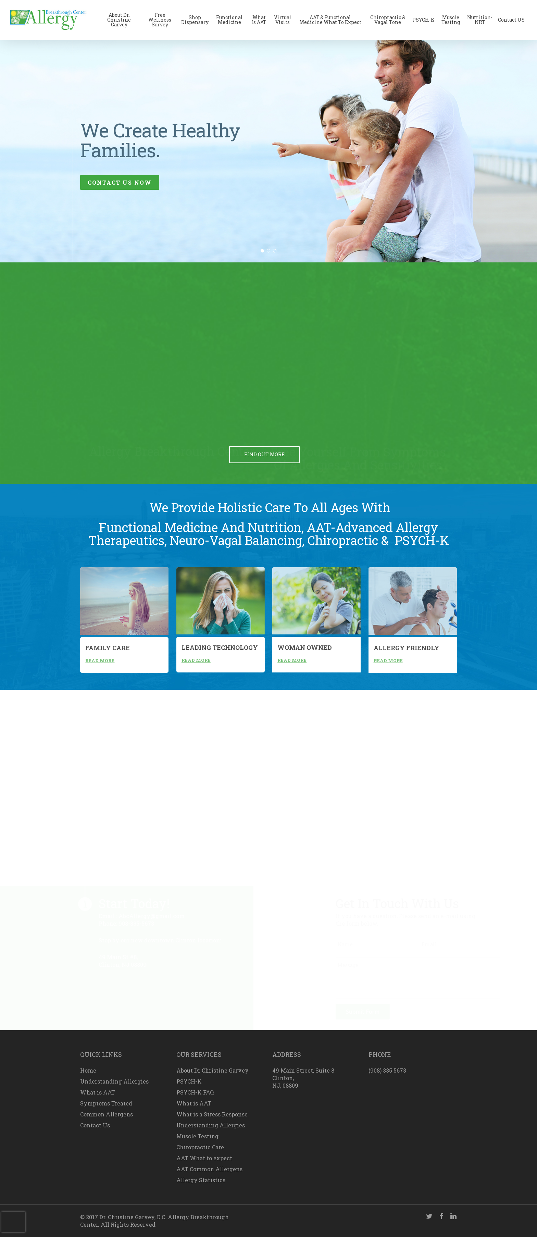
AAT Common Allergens (209, 1169)
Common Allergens (106, 1114)
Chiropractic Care (200, 1147)
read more (99, 660)
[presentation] (13, 1222)
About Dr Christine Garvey (212, 1070)
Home (88, 1070)
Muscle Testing (197, 1136)
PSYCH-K (189, 1081)
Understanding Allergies (114, 1081)
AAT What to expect (204, 1158)
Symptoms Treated (106, 1103)
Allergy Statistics (200, 1180)
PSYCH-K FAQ (195, 1092)
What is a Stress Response (212, 1114)
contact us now (120, 182)
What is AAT (97, 1092)
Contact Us (95, 1125)
